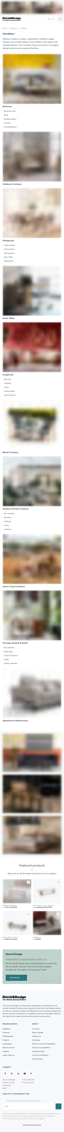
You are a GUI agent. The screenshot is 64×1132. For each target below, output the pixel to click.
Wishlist (6, 1051)
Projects (6, 1040)
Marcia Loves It (9, 1048)
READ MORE (16, 978)
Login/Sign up (8, 1055)
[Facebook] (5, 1073)
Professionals (8, 1036)
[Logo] (25, 19)
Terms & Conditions (40, 1055)
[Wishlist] (53, 19)
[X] (11, 1073)
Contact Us (36, 1036)
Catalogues (7, 1044)
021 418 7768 (28, 1080)
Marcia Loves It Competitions (43, 1044)
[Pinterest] (31, 1073)
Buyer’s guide (37, 1032)
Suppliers (6, 1029)
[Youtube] (24, 1073)
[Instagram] (18, 1073)
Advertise (36, 1040)
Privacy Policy (37, 1059)
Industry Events (38, 1051)
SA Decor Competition (41, 1048)
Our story (35, 1029)
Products (6, 1032)
